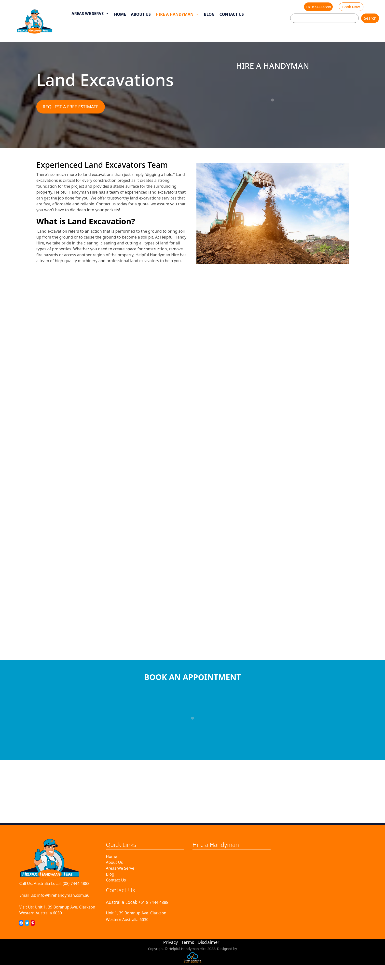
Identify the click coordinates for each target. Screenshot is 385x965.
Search (370, 18)
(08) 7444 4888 (76, 883)
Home (120, 14)
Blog (209, 14)
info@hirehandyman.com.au (63, 895)
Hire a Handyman (177, 14)
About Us (141, 14)
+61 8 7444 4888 (153, 902)
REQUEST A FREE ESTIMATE (70, 107)
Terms (187, 942)
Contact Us (232, 14)
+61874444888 (318, 6)
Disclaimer (209, 942)
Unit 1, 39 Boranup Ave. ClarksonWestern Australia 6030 (57, 910)
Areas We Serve (90, 13)
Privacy (170, 942)
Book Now (351, 6)
